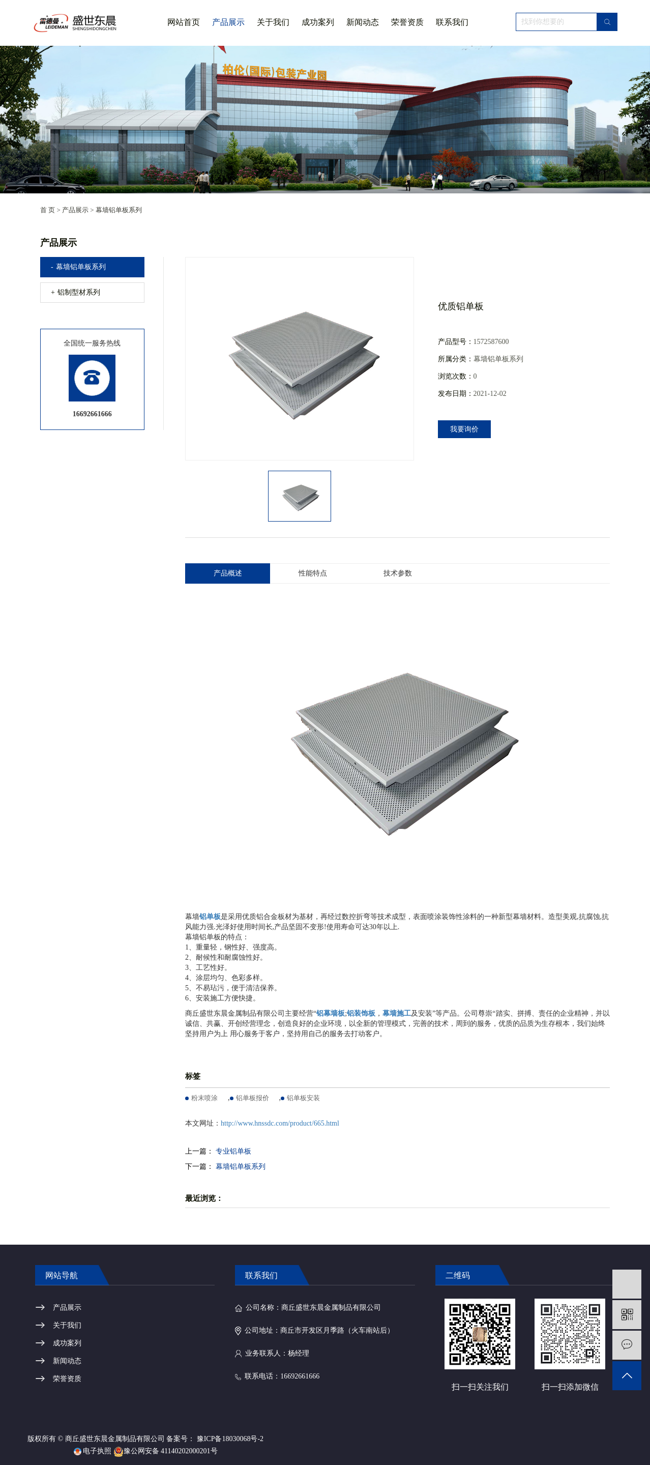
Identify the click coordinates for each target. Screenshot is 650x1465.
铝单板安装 (303, 1098)
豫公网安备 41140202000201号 (165, 1451)
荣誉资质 (407, 22)
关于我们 (273, 31)
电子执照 (93, 1451)
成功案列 (318, 22)
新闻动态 (362, 22)
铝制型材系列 (78, 292)
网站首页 (183, 22)
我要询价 (464, 429)
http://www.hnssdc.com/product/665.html (280, 1123)
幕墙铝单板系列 (119, 210)
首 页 (47, 210)
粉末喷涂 (204, 1098)
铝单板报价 (252, 1098)
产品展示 (228, 22)
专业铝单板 (233, 1151)
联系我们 (452, 22)
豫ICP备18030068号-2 (230, 1439)
